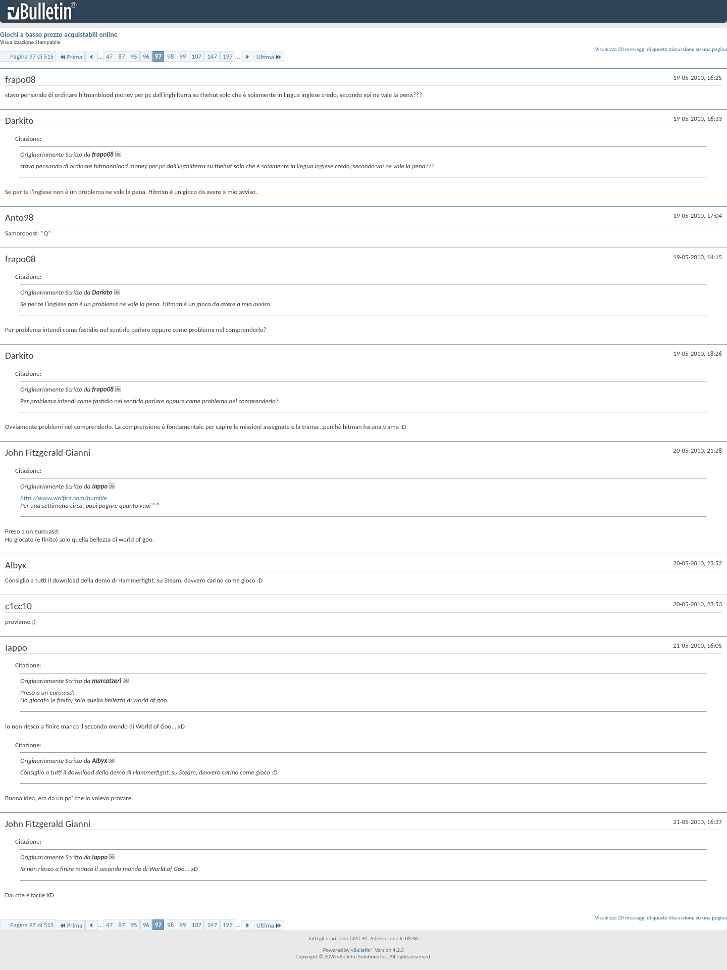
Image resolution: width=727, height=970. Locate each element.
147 (212, 56)
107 (196, 56)
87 (121, 56)
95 (133, 56)
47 (109, 56)
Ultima (269, 57)
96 (146, 56)
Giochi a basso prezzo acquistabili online (59, 34)
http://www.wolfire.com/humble (63, 498)
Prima (70, 57)
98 (170, 56)
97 (158, 56)
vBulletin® (362, 950)
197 (228, 56)
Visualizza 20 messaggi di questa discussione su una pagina (661, 49)
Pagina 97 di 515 (32, 56)
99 (182, 56)
